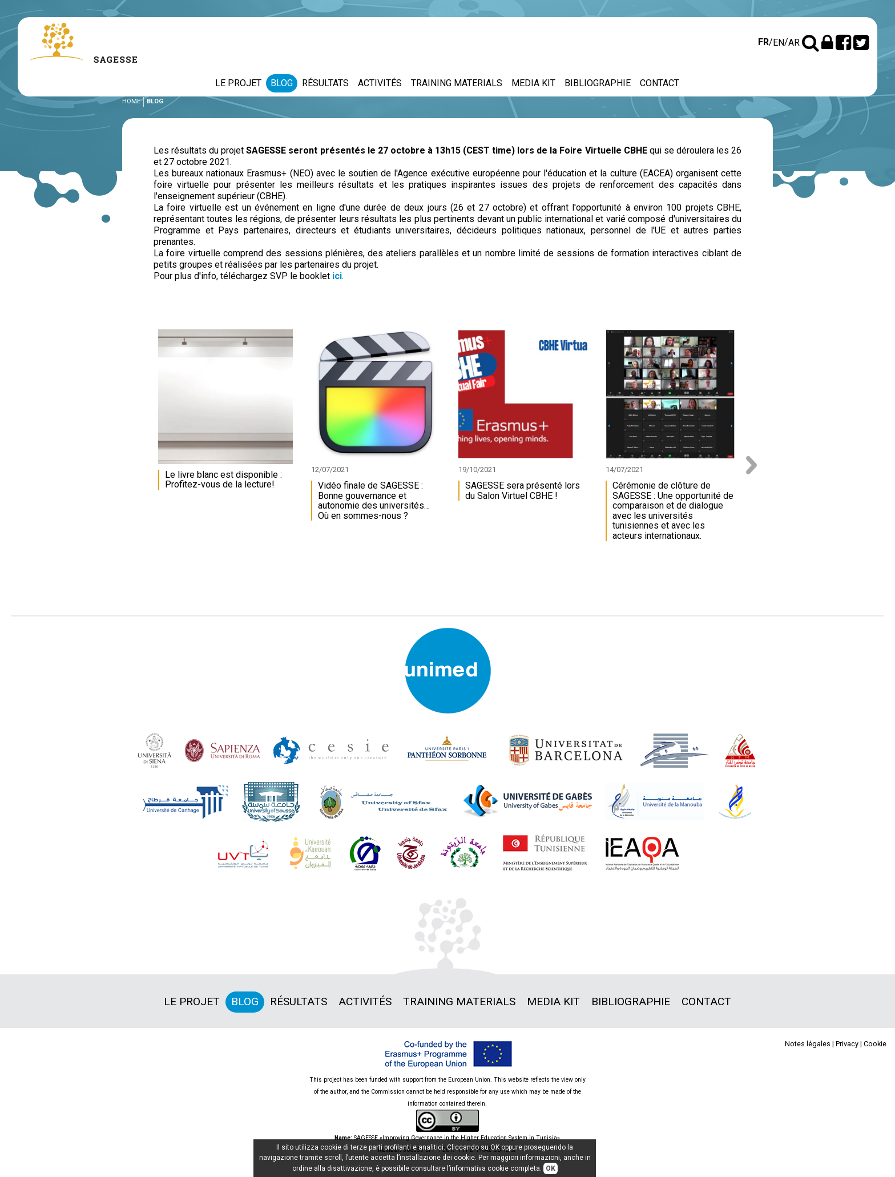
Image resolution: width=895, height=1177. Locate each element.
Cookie (875, 1043)
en (778, 42)
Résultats (325, 83)
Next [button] (755, 465)
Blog (282, 83)
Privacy (847, 1043)
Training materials (456, 83)
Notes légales (808, 1043)
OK (550, 1168)
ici (337, 276)
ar (794, 42)
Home (131, 101)
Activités (380, 83)
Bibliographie (598, 83)
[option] (228, 415)
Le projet (238, 83)
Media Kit (533, 83)
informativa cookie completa (495, 1168)
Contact (659, 83)
